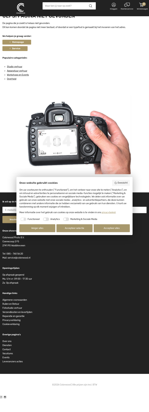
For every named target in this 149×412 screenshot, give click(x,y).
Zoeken (90, 5)
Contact (6, 362)
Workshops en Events (18, 88)
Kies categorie (15, 20)
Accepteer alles (112, 228)
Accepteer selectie (74, 228)
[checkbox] (29, 219)
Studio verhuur (14, 80)
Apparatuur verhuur (17, 84)
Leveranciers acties (12, 374)
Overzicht (121, 182)
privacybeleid (108, 212)
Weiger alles (37, 228)
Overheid (11, 92)
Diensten (7, 358)
